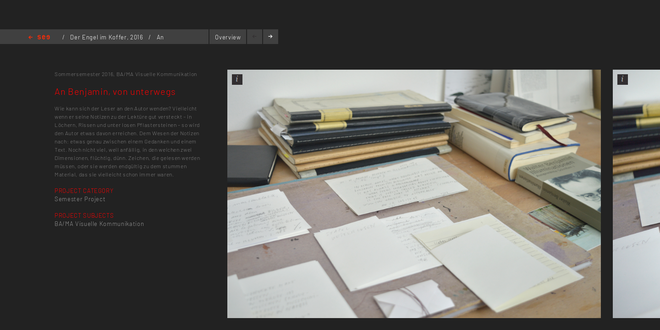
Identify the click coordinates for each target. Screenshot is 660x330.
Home (39, 38)
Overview (228, 37)
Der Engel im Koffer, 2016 (107, 37)
